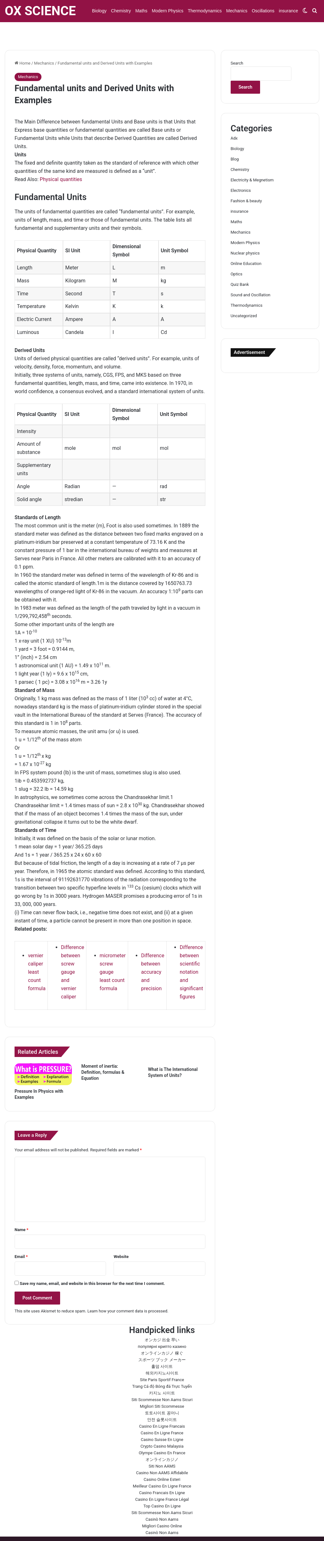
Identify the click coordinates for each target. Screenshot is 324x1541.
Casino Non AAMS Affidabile (162, 1454)
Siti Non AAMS (162, 1447)
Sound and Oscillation (251, 276)
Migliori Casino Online (162, 1507)
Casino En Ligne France (162, 1414)
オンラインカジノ (162, 1441)
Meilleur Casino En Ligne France (162, 1467)
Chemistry (121, 10)
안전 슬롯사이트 (162, 1401)
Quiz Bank (240, 266)
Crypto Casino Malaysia (162, 1427)
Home (22, 44)
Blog (235, 140)
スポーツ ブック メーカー (161, 1341)
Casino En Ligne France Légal (162, 1481)
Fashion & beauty (246, 182)
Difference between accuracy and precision (152, 953)
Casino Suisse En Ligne (162, 1421)
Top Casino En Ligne (162, 1487)
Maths (141, 10)
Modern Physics (168, 10)
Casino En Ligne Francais (162, 1408)
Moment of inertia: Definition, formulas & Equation (102, 1053)
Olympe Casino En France (162, 1434)
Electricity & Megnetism (252, 161)
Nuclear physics (245, 234)
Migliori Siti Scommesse (162, 1388)
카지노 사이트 (162, 1374)
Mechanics (236, 10)
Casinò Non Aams (162, 1501)
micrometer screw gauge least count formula (113, 953)
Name (21, 1211)
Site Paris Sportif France (162, 1361)
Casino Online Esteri (162, 1461)
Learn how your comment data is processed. (127, 1292)
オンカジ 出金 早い (162, 1321)
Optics (236, 255)
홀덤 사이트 (162, 1348)
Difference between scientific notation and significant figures (191, 953)
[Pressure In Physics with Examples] (43, 1056)
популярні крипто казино (162, 1328)
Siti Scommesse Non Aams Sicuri (161, 1381)
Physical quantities (61, 161)
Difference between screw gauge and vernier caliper (72, 953)
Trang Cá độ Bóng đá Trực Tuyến (162, 1368)
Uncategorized (244, 297)
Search (237, 44)
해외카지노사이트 (162, 1354)
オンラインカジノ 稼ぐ (162, 1334)
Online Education (246, 245)
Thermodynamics (204, 10)
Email (21, 1238)
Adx (234, 119)
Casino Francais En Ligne (162, 1474)
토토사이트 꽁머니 (162, 1394)
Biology (99, 10)
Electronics (241, 172)
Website (121, 1238)
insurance (288, 10)
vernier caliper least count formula (37, 953)
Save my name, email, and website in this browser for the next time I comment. (92, 1265)
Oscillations (263, 10)
